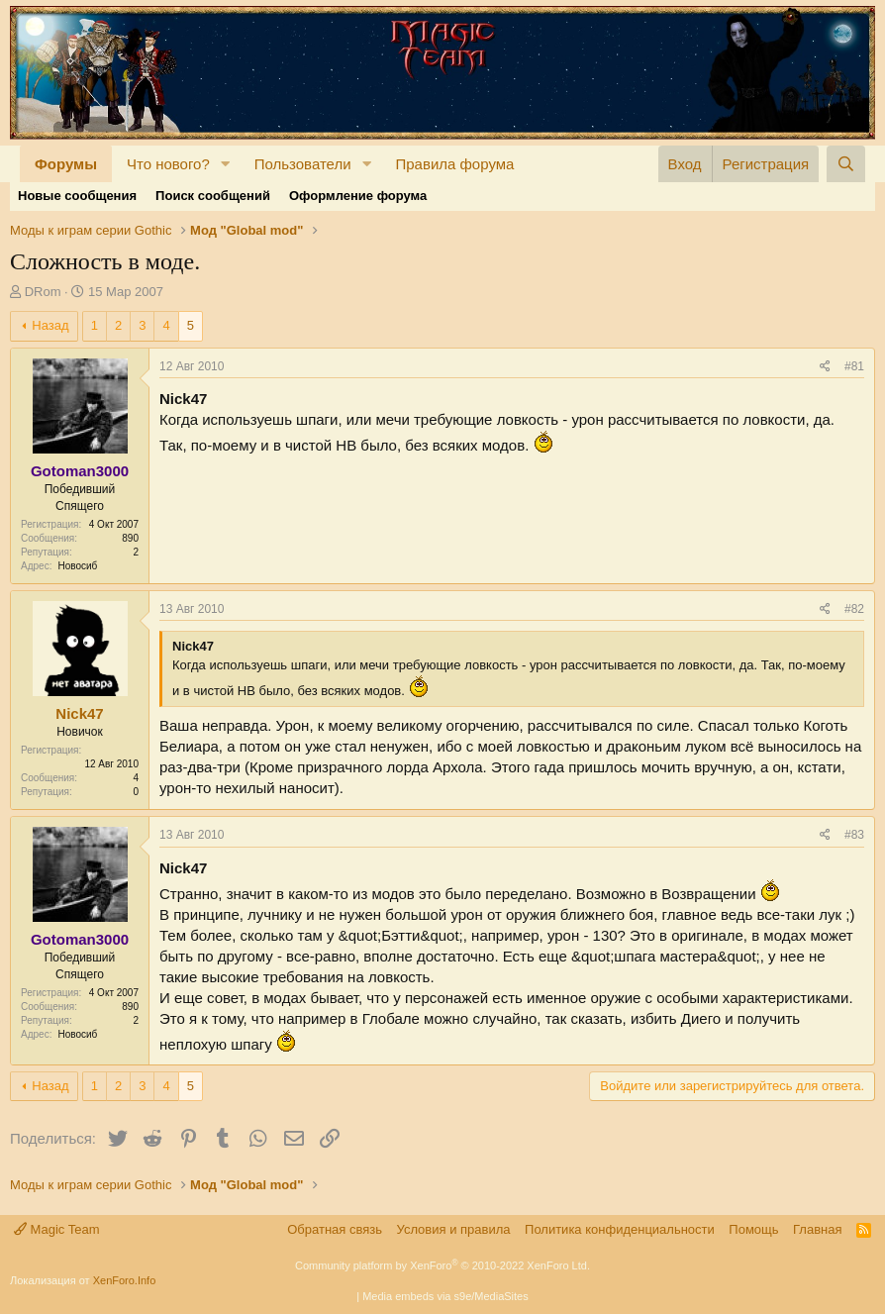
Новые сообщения (77, 195)
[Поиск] (846, 164)
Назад (50, 325)
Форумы (66, 163)
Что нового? (168, 163)
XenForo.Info (124, 1280)
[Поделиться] (825, 366)
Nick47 (79, 713)
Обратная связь (334, 1229)
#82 (854, 609)
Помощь (753, 1229)
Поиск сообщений (212, 195)
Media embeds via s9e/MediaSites (445, 1296)
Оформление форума (358, 195)
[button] (226, 164)
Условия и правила (454, 1229)
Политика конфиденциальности (620, 1229)
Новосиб (77, 565)
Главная (817, 1229)
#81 (854, 366)
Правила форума (454, 163)
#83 (854, 835)
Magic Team (56, 1229)
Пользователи (302, 163)
